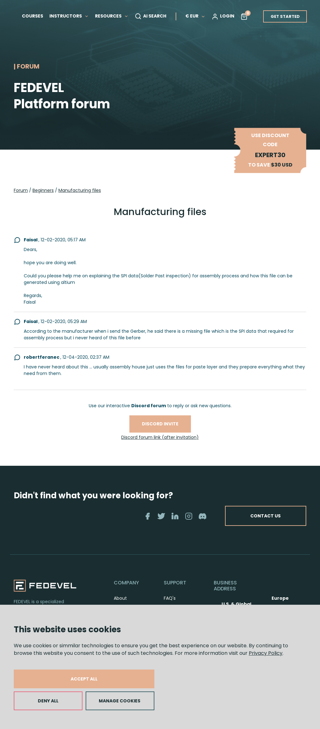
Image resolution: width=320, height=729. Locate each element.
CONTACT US (265, 516)
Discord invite (160, 424)
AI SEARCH (150, 16)
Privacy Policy (265, 653)
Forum (21, 190)
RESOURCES (111, 16)
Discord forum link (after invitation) (160, 437)
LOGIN (223, 16)
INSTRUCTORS (69, 16)
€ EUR (195, 16)
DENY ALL (48, 701)
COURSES (32, 16)
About (120, 598)
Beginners (43, 190)
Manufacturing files (79, 190)
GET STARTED (285, 16)
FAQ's (170, 598)
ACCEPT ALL (84, 679)
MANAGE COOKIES (119, 701)
